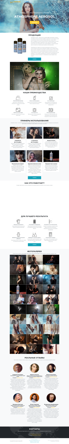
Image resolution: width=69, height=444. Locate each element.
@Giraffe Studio (20, 377)
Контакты (57, 2)
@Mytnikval (20, 407)
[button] (13, 76)
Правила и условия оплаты (34, 441)
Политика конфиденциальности (34, 440)
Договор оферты (34, 439)
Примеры (33, 2)
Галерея (46, 2)
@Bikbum (53, 407)
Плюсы (28, 2)
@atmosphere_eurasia (36, 435)
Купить (23, 2)
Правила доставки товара (34, 442)
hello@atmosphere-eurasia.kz (35, 434)
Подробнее (34, 22)
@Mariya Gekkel (37, 377)
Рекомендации (40, 2)
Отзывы (51, 2)
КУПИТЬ (34, 59)
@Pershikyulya (36, 407)
